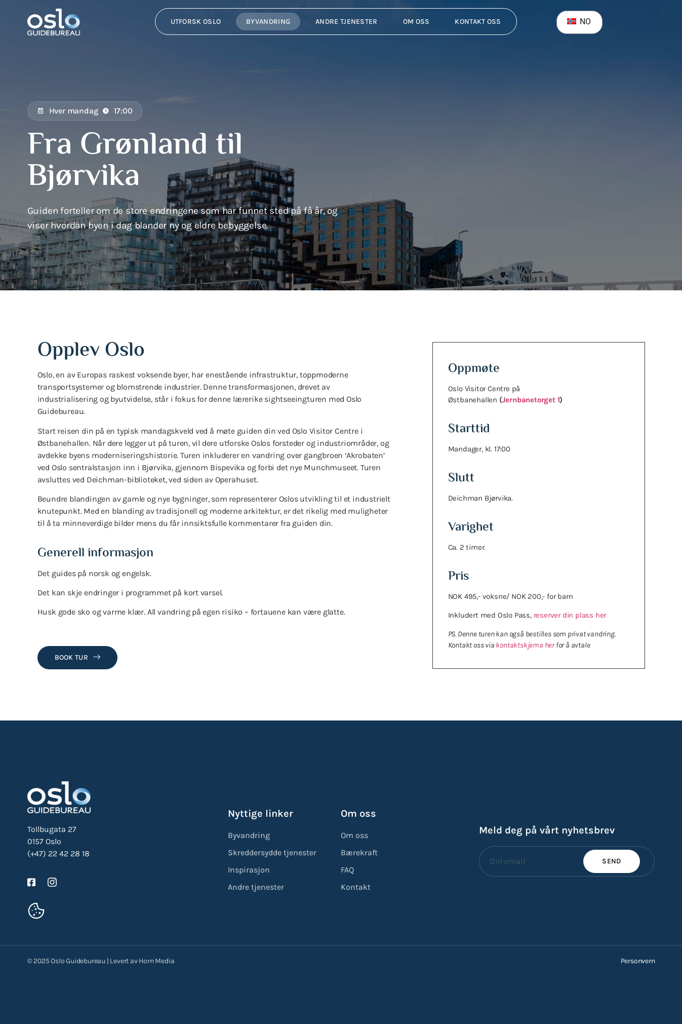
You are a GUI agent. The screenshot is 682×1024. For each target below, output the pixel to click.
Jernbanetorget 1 (531, 399)
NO (579, 21)
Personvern (638, 961)
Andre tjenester (346, 21)
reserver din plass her (570, 615)
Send (611, 861)
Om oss (416, 21)
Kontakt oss (478, 21)
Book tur (78, 657)
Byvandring (268, 21)
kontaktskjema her (525, 645)
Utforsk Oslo (196, 21)
